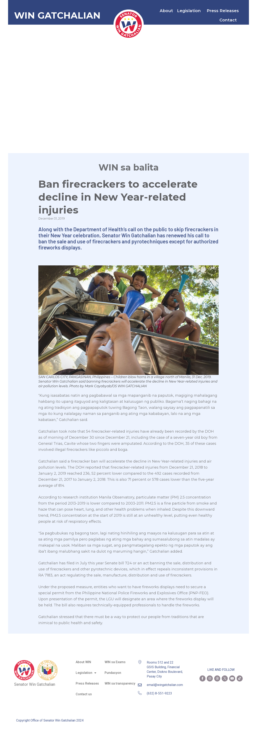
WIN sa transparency (120, 679)
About (166, 10)
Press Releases (223, 10)
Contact (229, 20)
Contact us (84, 690)
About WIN (83, 658)
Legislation (190, 10)
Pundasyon (113, 668)
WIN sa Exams (115, 658)
